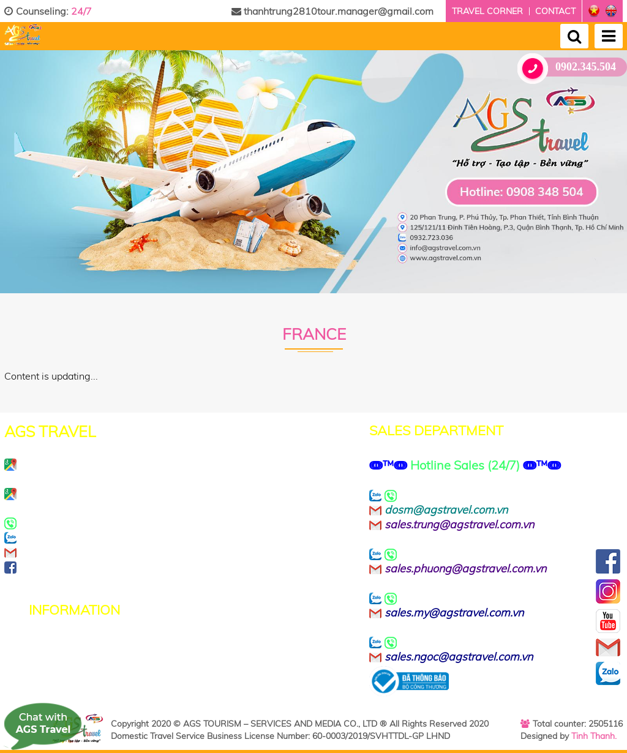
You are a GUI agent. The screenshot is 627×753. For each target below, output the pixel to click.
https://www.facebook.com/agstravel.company (166, 567)
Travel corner (487, 11)
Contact (555, 11)
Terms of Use (62, 658)
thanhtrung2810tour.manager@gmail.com (332, 11)
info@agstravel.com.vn (99, 552)
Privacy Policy (63, 644)
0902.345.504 (571, 67)
